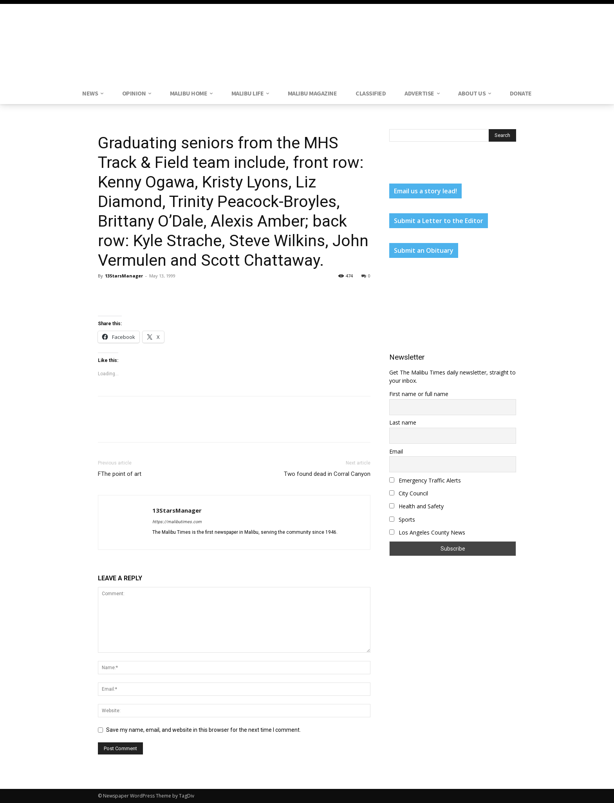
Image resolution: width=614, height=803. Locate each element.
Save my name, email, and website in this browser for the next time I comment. (203, 730)
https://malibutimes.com (177, 521)
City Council (408, 493)
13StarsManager (124, 276)
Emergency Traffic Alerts (425, 480)
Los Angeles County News (427, 532)
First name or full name (418, 394)
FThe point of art (119, 473)
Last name (402, 422)
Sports (402, 519)
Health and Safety (416, 506)
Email (396, 451)
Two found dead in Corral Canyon (327, 473)
